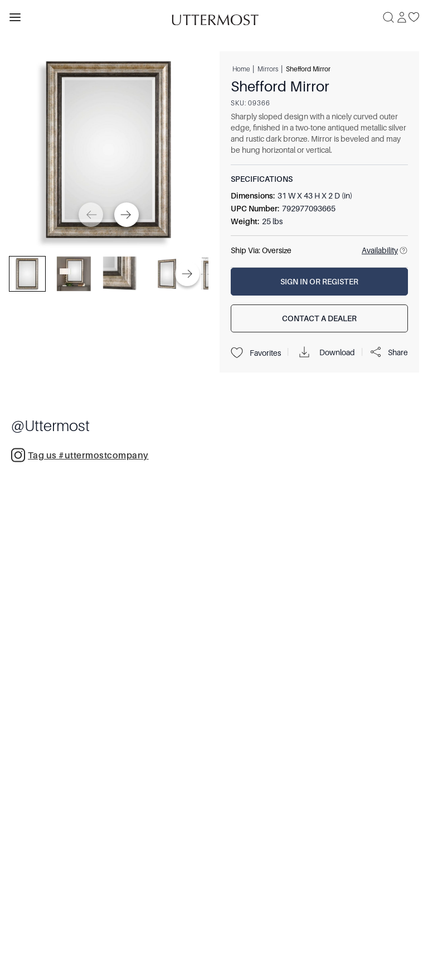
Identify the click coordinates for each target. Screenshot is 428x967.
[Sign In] (401, 17)
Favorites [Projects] (256, 353)
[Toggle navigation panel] (15, 17)
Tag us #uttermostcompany (80, 455)
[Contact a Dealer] (319, 318)
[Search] (388, 17)
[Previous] (91, 214)
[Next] (126, 214)
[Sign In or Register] (319, 282)
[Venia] (214, 17)
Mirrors (267, 68)
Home (241, 68)
